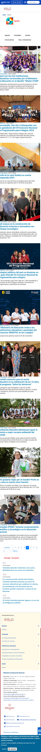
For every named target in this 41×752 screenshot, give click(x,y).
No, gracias (12, 749)
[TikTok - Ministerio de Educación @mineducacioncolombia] (11, 726)
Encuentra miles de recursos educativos (13, 652)
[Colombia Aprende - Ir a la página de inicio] (20, 619)
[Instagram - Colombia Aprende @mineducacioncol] (23, 716)
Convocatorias (9, 40)
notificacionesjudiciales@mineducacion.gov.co (16, 698)
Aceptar (4, 749)
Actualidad (17, 35)
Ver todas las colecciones (9, 638)
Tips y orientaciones (24, 40)
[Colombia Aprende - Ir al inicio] (7, 8)
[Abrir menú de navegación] (24, 2)
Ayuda (4, 664)
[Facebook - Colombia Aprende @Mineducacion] (9, 716)
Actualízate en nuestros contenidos (12, 656)
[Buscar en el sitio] (33, 2)
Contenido (5, 634)
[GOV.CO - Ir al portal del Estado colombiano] (5, 2)
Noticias (4, 626)
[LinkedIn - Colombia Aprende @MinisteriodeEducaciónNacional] (14, 723)
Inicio (4, 14)
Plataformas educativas (9, 646)
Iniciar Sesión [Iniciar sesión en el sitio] (17, 2)
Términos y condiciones (10, 732)
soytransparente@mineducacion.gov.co (14, 694)
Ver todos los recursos (8, 641)
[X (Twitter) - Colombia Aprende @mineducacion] (9, 720)
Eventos (27, 35)
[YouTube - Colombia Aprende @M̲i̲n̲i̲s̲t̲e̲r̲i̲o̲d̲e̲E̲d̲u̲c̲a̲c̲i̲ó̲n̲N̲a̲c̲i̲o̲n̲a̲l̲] (26, 720)
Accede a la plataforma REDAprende (12, 659)
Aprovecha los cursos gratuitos (10, 649)
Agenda (7, 35)
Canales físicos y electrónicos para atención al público (18, 700)
